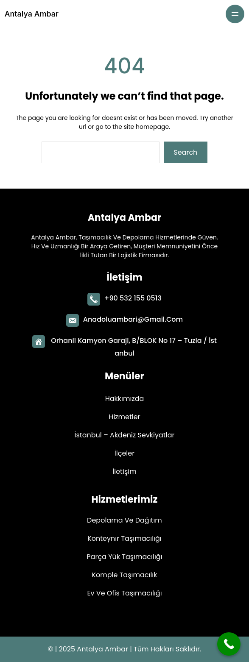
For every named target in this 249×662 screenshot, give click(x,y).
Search (185, 152)
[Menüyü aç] (235, 14)
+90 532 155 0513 (133, 296)
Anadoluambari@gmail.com (133, 318)
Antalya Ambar (32, 13)
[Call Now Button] (229, 644)
